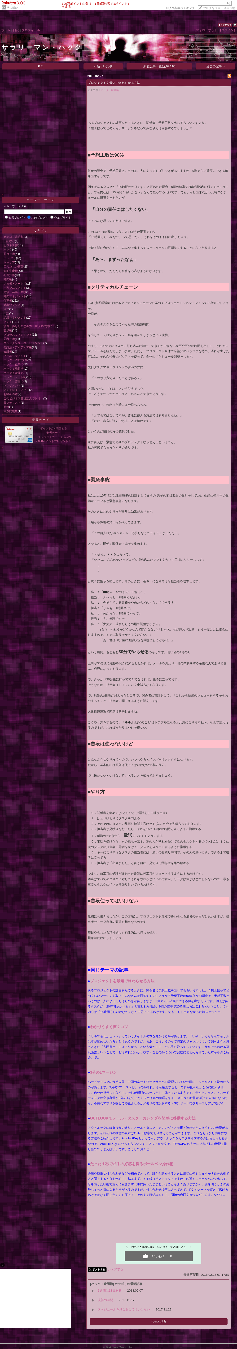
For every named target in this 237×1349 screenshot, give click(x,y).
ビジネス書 (11, 245)
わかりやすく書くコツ (109, 1027)
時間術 (8, 279)
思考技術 (9, 339)
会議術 (8, 351)
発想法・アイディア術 (18, 347)
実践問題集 (11, 411)
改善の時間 (105, 1300)
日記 (16, 30)
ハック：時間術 (13, 373)
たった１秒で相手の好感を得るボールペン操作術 (131, 1164)
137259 (225, 25)
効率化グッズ (12, 305)
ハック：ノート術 (15, 377)
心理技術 (9, 275)
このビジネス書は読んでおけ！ (23, 398)
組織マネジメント (15, 317)
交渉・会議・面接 (15, 292)
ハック (8, 249)
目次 (6, 309)
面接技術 (9, 253)
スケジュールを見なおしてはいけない (124, 1309)
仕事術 (8, 300)
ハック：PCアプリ (15, 360)
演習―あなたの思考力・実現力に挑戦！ (29, 326)
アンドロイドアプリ (16, 390)
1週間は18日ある (109, 1290)
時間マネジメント (15, 296)
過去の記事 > (215, 66)
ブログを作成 (211, 8)
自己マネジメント (15, 288)
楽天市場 (229, 8)
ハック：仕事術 (13, 364)
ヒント (8, 322)
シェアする (115, 1269)
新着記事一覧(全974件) (159, 66)
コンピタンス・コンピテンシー (23, 343)
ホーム (5, 30)
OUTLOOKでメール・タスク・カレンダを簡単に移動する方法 (143, 1118)
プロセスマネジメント (18, 334)
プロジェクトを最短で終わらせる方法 (114, 83)
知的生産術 (11, 270)
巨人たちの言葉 (13, 266)
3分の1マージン (103, 1072)
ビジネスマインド (15, 356)
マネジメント (12, 385)
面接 (6, 407)
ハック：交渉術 (13, 381)
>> (180, 8)
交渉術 (8, 330)
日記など (9, 241)
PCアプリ (10, 258)
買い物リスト (12, 402)
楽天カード (41, 419)
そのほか (12, 7)
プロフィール (31, 30)
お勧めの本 (11, 394)
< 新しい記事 (103, 66)
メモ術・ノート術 (15, 283)
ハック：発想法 (13, 368)
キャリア (9, 262)
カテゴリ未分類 (13, 236)
